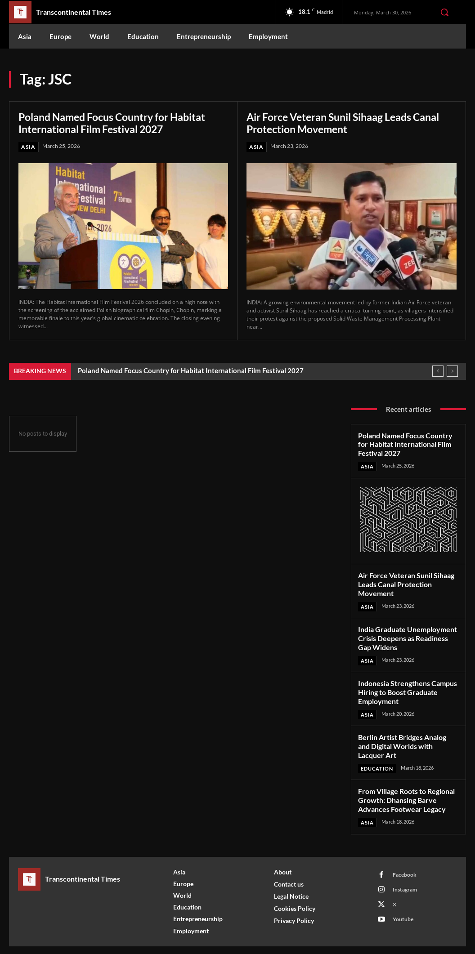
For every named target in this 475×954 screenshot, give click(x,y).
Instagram (404, 872)
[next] (452, 371)
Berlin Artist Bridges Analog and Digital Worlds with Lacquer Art (407, 735)
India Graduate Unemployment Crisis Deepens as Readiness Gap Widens (407, 634)
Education (377, 752)
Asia (28, 146)
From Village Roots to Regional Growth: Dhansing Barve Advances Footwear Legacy (405, 783)
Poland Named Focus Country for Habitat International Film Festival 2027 (118, 123)
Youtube (402, 901)
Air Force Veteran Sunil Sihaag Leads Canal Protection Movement (350, 123)
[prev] (438, 371)
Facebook (404, 857)
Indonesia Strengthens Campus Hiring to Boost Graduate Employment (406, 687)
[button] (444, 12)
